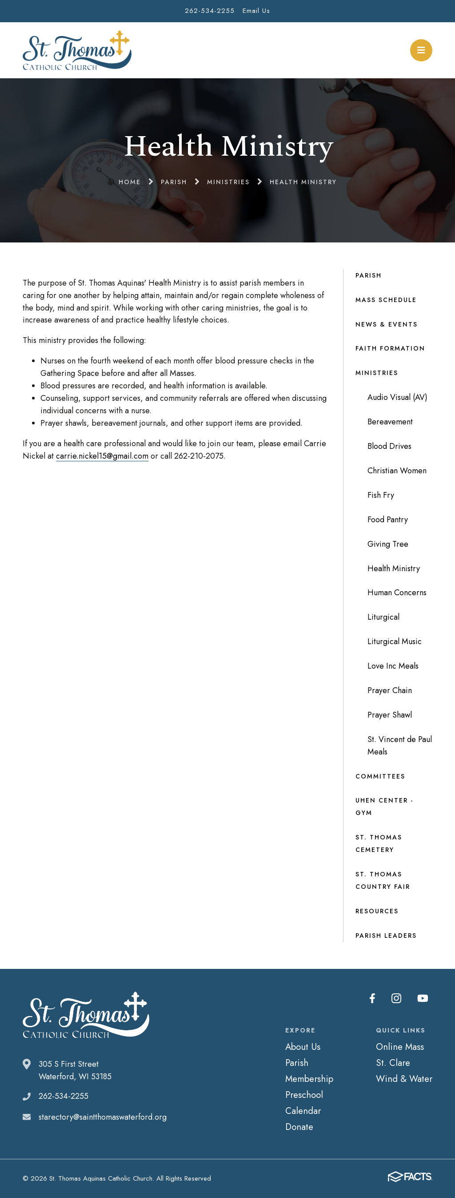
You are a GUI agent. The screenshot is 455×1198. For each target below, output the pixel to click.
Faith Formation (390, 348)
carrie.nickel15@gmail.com (102, 456)
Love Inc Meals (393, 666)
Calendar (303, 1110)
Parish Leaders (386, 935)
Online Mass (400, 1046)
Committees (380, 776)
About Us (302, 1046)
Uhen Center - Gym (384, 806)
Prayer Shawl (389, 715)
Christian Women (397, 470)
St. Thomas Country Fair (382, 880)
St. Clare (393, 1062)
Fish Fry (380, 495)
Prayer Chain (389, 690)
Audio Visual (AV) (397, 397)
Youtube (422, 998)
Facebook (372, 998)
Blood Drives (389, 446)
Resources (377, 911)
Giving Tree (387, 544)
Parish (368, 275)
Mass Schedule (386, 299)
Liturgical (383, 617)
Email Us (256, 11)
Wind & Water (404, 1078)
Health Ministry (393, 568)
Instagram (396, 998)
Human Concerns (397, 592)
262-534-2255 (210, 11)
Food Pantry (387, 519)
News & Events (386, 324)
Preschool (304, 1094)
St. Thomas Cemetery (378, 843)
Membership (309, 1078)
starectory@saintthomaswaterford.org (103, 1117)
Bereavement (390, 422)
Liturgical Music (394, 641)
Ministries (376, 372)
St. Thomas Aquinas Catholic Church (77, 50)
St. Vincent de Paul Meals (399, 746)
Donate (299, 1126)
